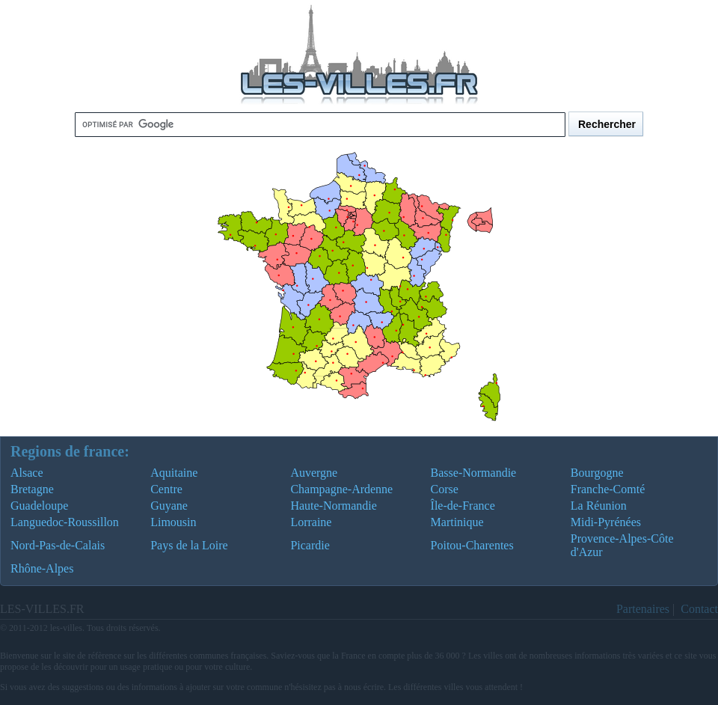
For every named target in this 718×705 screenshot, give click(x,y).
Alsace (26, 472)
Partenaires (642, 608)
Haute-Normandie (333, 505)
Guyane (169, 505)
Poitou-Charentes (472, 545)
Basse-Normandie (474, 472)
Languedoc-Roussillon (64, 522)
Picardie (309, 545)
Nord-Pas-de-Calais (57, 545)
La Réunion (599, 505)
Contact (699, 608)
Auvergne (313, 472)
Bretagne (32, 489)
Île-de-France (463, 505)
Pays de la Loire (189, 545)
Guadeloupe (39, 505)
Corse (444, 489)
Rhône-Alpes (41, 568)
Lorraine (310, 522)
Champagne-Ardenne (341, 489)
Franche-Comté (608, 489)
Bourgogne (597, 472)
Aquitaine (173, 472)
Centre (166, 489)
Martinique (457, 522)
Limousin (173, 522)
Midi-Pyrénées (606, 522)
